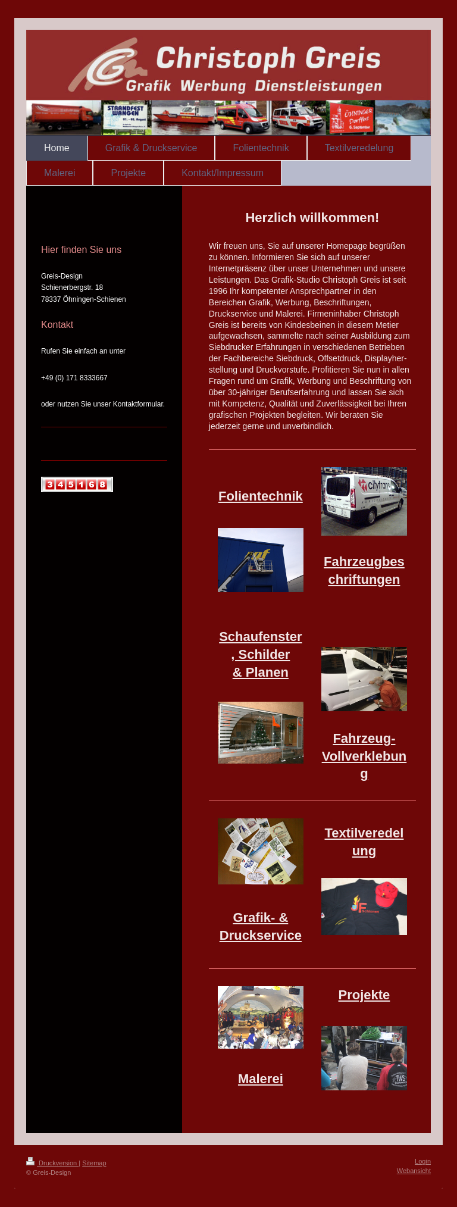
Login (423, 1161)
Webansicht (414, 1170)
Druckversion (52, 1163)
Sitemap (94, 1163)
